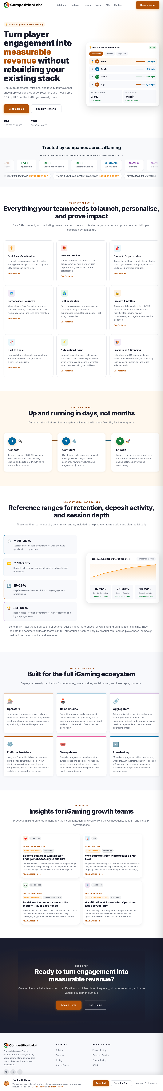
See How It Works (46, 108)
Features (75, 5)
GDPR (95, 1065)
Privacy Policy (99, 1050)
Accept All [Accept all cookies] (101, 1083)
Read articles (30, 877)
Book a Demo (147, 5)
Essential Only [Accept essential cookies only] (121, 1083)
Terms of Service (100, 1055)
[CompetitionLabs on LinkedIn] (6, 1072)
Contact (118, 5)
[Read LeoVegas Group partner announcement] (112, 175)
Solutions (61, 5)
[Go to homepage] (23, 5)
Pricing (87, 5)
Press (98, 5)
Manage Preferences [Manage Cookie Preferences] (146, 1083)
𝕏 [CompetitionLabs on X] (13, 1072)
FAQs (107, 5)
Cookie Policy (99, 1060)
